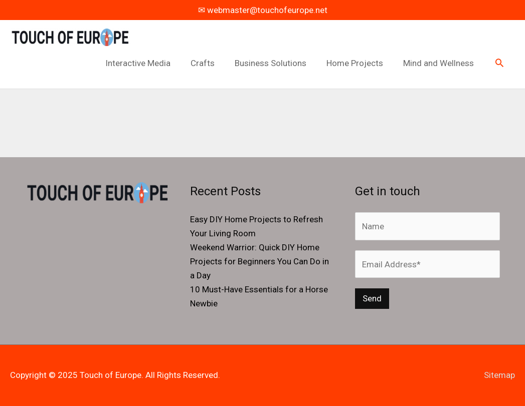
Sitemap (499, 375)
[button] (499, 63)
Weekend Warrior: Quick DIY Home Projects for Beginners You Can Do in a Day (259, 261)
